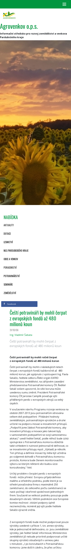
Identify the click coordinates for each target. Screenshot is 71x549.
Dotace (7, 233)
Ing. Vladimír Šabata (21, 335)
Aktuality (9, 225)
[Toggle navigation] (64, 4)
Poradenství (10, 267)
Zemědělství (10, 293)
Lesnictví (8, 242)
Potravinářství (12, 276)
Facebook (9, 304)
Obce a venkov (11, 259)
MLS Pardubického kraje (16, 250)
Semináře (8, 284)
